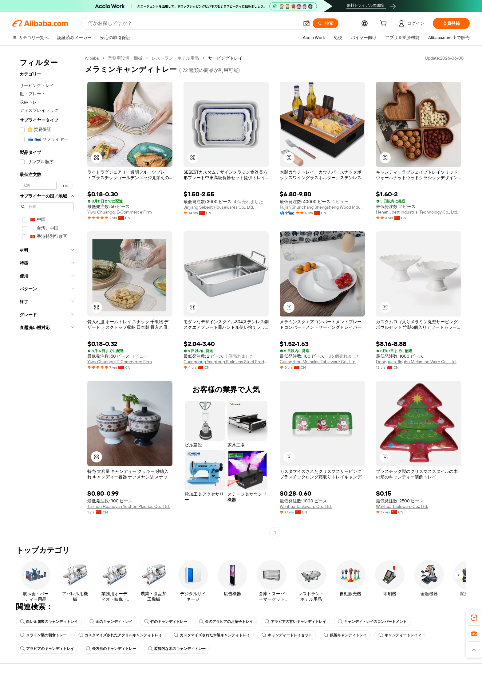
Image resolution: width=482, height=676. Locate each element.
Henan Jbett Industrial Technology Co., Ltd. (417, 212)
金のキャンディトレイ (110, 621)
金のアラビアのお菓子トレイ (226, 621)
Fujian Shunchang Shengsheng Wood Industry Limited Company (322, 207)
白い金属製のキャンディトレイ (49, 621)
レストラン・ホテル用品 (175, 58)
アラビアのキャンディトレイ (47, 648)
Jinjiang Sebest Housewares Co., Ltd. (219, 207)
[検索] (325, 23)
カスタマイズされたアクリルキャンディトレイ (120, 635)
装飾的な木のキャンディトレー (177, 648)
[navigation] (46, 296)
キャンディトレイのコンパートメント (372, 621)
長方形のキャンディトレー (111, 648)
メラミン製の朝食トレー (43, 635)
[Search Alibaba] (193, 23)
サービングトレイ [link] (225, 58)
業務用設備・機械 (125, 58)
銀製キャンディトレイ (345, 635)
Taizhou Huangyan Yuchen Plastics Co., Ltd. (128, 506)
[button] (306, 23)
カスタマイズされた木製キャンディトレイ (212, 635)
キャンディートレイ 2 (399, 635)
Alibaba (92, 58)
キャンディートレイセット (287, 635)
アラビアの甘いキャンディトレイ (295, 621)
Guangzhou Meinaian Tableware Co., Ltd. (318, 361)
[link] (474, 618)
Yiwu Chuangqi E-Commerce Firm (119, 212)
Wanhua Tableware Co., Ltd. (306, 506)
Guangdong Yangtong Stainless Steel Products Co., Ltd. (226, 361)
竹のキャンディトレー (165, 621)
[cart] (384, 24)
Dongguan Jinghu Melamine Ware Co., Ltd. (416, 361)
